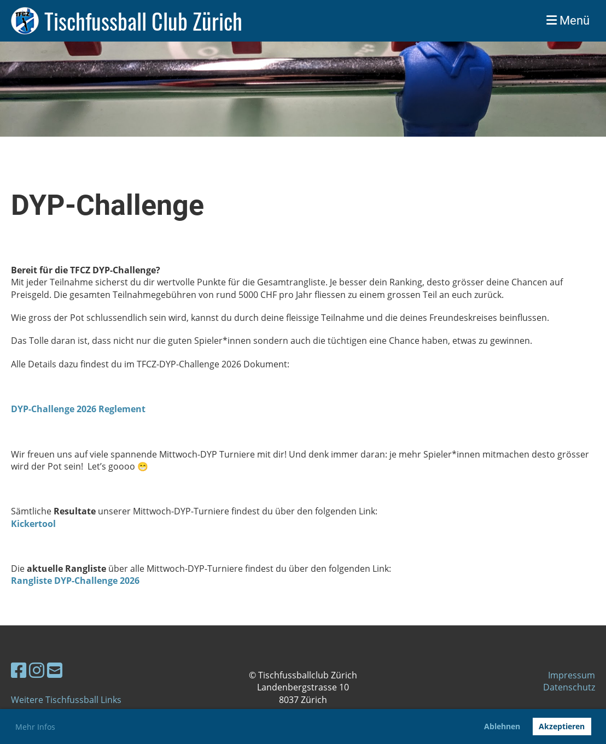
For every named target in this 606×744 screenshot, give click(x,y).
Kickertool (33, 524)
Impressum (571, 675)
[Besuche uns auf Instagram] (36, 670)
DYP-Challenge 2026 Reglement (78, 409)
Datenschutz (569, 687)
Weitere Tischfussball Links (66, 700)
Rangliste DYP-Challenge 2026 (75, 581)
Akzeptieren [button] (562, 726)
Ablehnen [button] (502, 726)
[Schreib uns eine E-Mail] (54, 670)
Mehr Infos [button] (35, 727)
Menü (568, 20)
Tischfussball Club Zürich (143, 20)
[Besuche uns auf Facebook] (18, 670)
